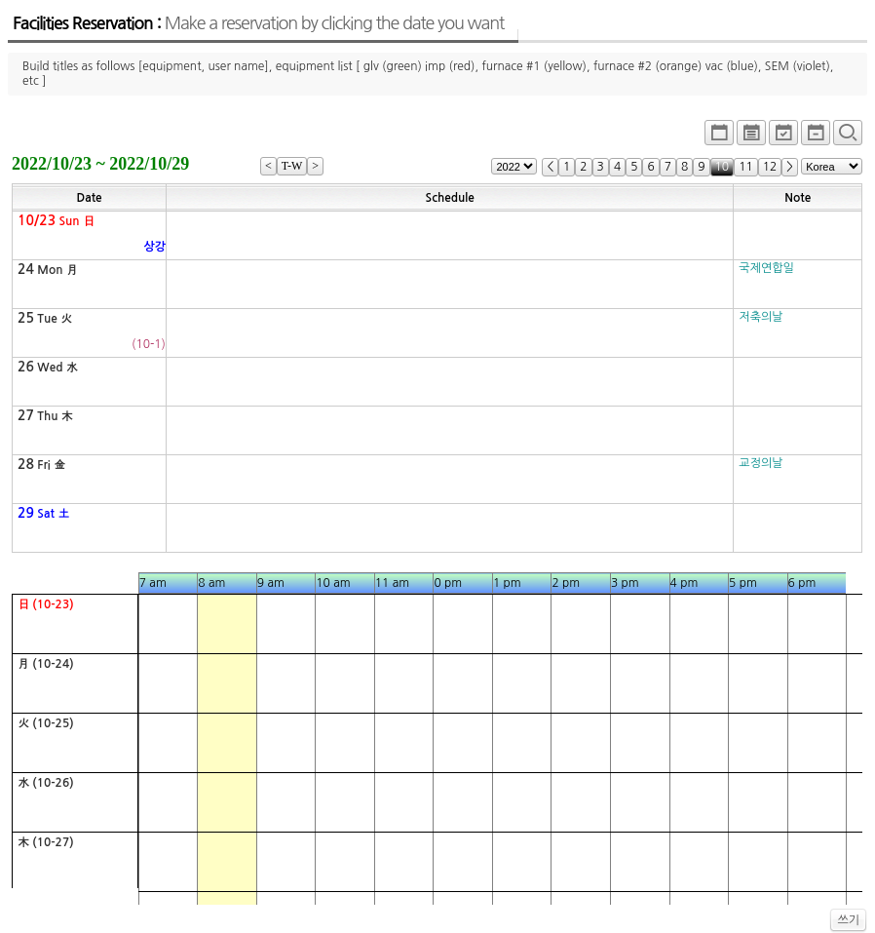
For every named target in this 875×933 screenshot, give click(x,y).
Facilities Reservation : (258, 23)
